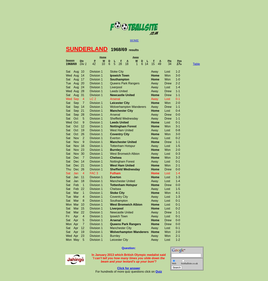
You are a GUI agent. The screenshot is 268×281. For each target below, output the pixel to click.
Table (196, 64)
